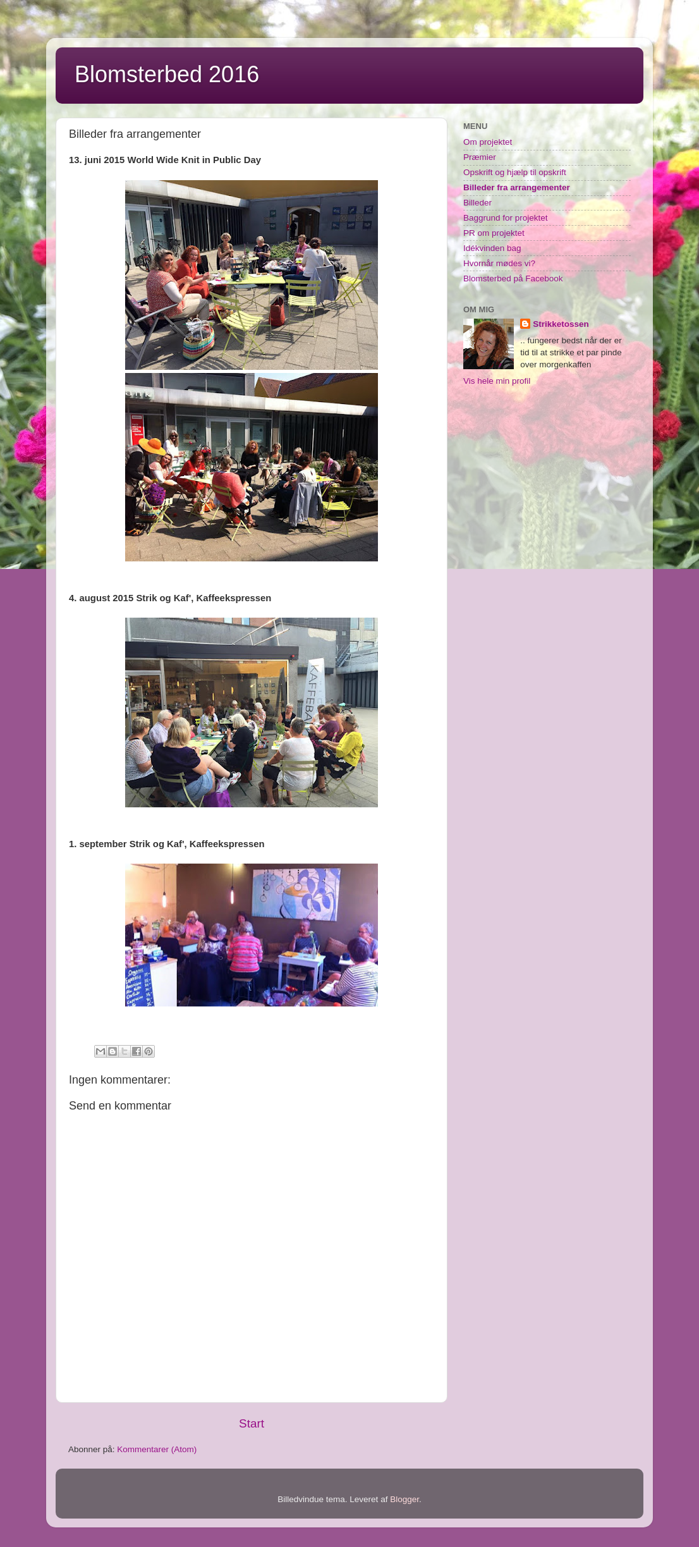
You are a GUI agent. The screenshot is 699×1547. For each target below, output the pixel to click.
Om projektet (487, 142)
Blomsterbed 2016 (167, 74)
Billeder (477, 202)
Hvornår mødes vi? (499, 263)
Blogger (404, 1499)
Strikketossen (561, 324)
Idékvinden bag (492, 248)
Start (251, 1423)
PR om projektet (494, 233)
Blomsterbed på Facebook (513, 278)
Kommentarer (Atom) (157, 1449)
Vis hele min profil (496, 381)
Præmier (479, 157)
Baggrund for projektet (505, 218)
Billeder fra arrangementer (516, 187)
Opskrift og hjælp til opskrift (514, 172)
